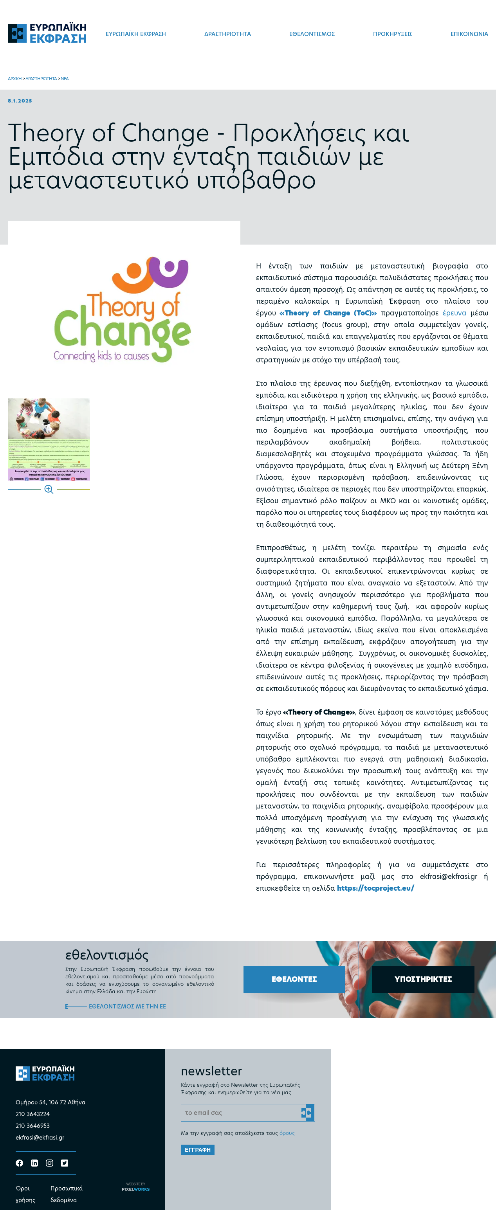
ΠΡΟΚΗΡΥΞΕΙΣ (392, 34)
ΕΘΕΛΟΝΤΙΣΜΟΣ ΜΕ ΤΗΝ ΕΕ (127, 1006)
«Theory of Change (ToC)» (328, 313)
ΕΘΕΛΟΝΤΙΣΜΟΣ (312, 34)
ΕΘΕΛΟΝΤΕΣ (294, 979)
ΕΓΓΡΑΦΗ (198, 1150)
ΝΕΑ (65, 79)
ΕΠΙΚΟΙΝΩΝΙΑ (469, 34)
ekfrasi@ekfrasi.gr (40, 1138)
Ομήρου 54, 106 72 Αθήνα (50, 1102)
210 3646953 (33, 1126)
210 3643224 (33, 1114)
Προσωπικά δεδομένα (67, 1194)
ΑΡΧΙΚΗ (15, 79)
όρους (287, 1132)
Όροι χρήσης (25, 1194)
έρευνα (455, 313)
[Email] (248, 1113)
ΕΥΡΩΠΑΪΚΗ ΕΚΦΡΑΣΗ (136, 34)
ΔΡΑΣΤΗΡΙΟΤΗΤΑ (227, 34)
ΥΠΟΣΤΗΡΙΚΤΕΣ (423, 979)
